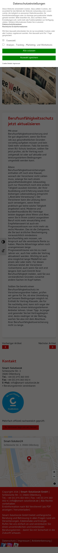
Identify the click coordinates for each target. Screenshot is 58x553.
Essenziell (9, 40)
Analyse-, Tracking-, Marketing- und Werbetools (27, 45)
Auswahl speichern (29, 58)
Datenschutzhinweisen (12, 24)
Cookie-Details (7, 63)
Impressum (16, 63)
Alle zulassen (29, 51)
